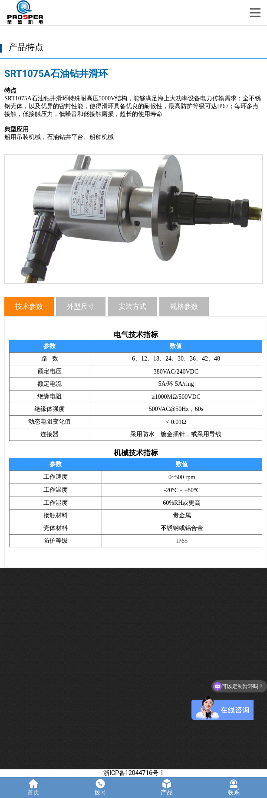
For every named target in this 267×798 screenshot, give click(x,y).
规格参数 (184, 306)
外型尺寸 (81, 306)
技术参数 (29, 306)
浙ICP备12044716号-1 (133, 772)
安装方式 (132, 306)
